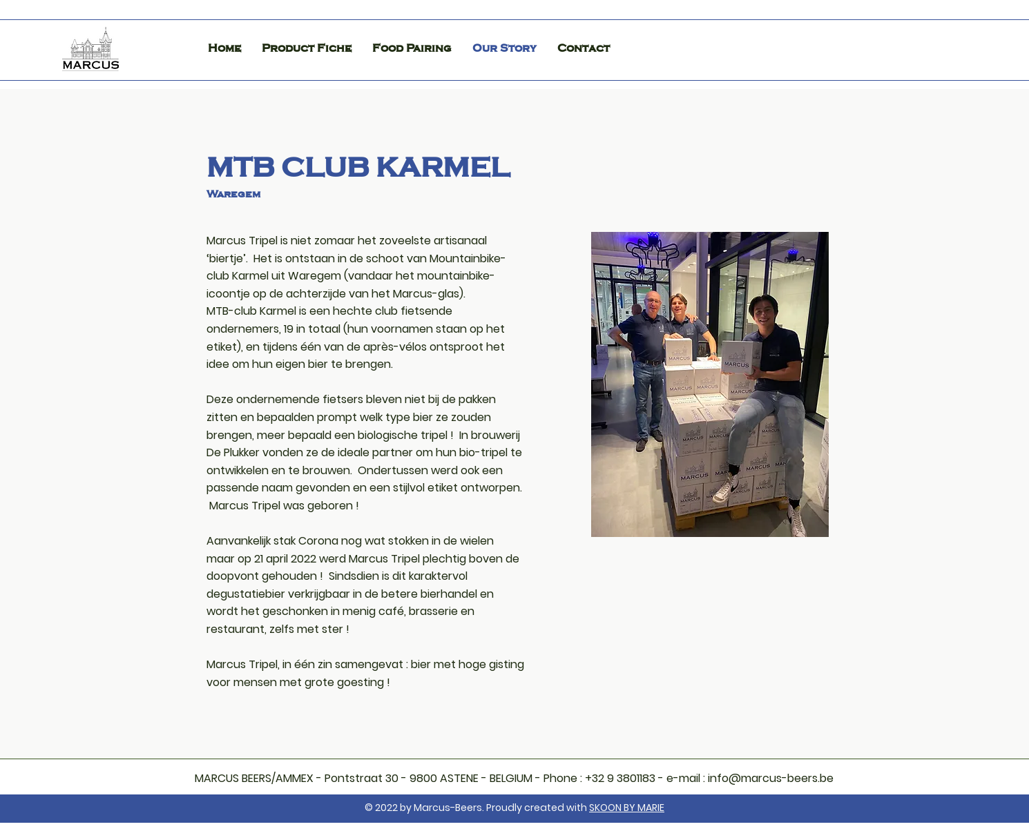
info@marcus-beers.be (771, 778)
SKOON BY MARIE (626, 807)
